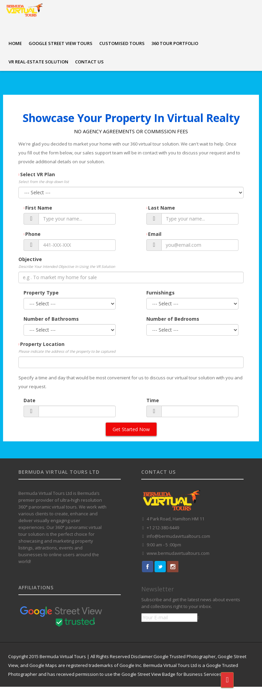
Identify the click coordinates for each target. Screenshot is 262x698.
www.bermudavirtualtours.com (178, 553)
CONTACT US (89, 62)
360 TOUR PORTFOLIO (174, 43)
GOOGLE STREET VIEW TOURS (60, 43)
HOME (15, 43)
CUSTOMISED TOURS (122, 43)
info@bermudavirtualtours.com (178, 536)
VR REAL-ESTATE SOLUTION (38, 62)
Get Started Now (131, 429)
